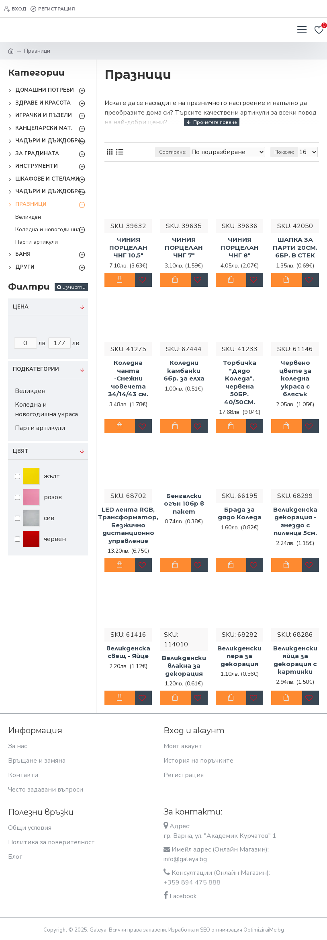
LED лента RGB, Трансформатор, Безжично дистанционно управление (128, 525)
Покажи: (284, 152)
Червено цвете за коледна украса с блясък (295, 378)
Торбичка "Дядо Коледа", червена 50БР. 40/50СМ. (239, 382)
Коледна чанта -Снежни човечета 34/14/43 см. (128, 378)
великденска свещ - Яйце (128, 652)
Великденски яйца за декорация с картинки (295, 660)
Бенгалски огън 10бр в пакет (184, 503)
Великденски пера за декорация (239, 656)
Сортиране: (172, 152)
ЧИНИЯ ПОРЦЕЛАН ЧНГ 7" (184, 247)
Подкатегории (36, 369)
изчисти (74, 287)
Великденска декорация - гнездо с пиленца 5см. (295, 521)
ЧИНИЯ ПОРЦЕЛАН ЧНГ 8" (240, 247)
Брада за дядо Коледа (240, 513)
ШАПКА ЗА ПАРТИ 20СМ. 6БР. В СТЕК (295, 247)
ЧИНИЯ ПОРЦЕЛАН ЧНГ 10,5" (128, 247)
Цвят (21, 451)
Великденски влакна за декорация (184, 665)
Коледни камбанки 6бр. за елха (184, 370)
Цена (21, 307)
